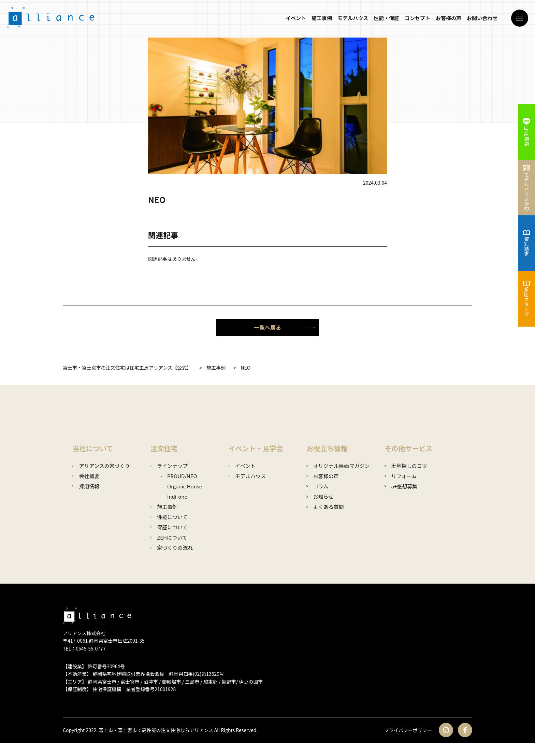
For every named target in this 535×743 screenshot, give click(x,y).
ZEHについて (168, 537)
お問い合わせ (482, 18)
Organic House (184, 486)
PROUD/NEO (182, 476)
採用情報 (85, 486)
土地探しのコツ (406, 465)
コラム (317, 486)
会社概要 (85, 476)
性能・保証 (386, 18)
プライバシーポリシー (408, 730)
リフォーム (401, 476)
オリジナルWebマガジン (338, 465)
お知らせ (319, 496)
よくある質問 (325, 506)
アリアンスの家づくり (101, 465)
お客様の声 (448, 18)
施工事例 (322, 18)
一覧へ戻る (284, 327)
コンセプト (417, 18)
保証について (169, 527)
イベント (296, 18)
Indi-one (177, 496)
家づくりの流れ (171, 547)
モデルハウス (352, 18)
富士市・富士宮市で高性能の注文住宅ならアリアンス (156, 730)
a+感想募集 (401, 486)
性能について (169, 516)
